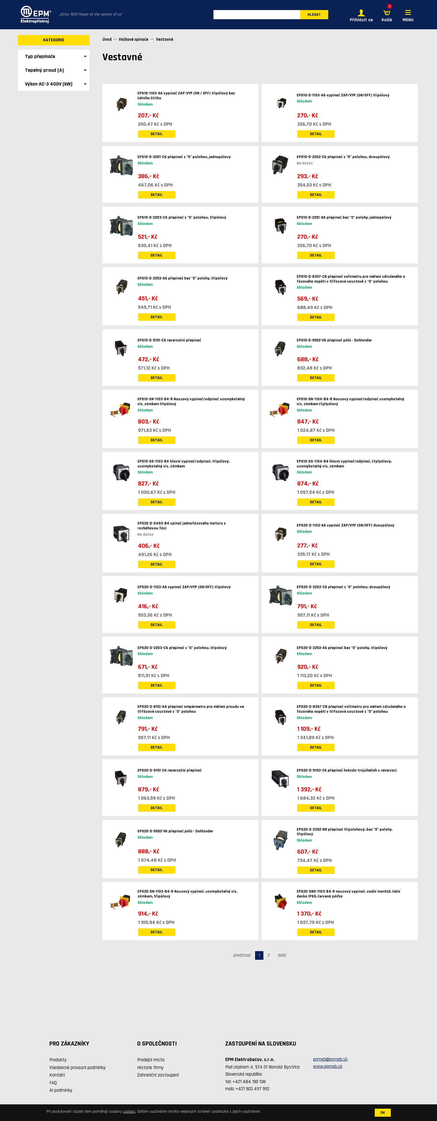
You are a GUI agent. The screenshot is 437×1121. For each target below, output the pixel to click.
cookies (129, 1111)
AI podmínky (60, 1091)
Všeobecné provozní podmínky (77, 1068)
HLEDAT (314, 15)
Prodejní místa (150, 1060)
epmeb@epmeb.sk (330, 1059)
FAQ (53, 1083)
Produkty (58, 1060)
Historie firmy (150, 1068)
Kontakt (57, 1076)
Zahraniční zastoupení (158, 1076)
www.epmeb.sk (327, 1067)
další (282, 955)
